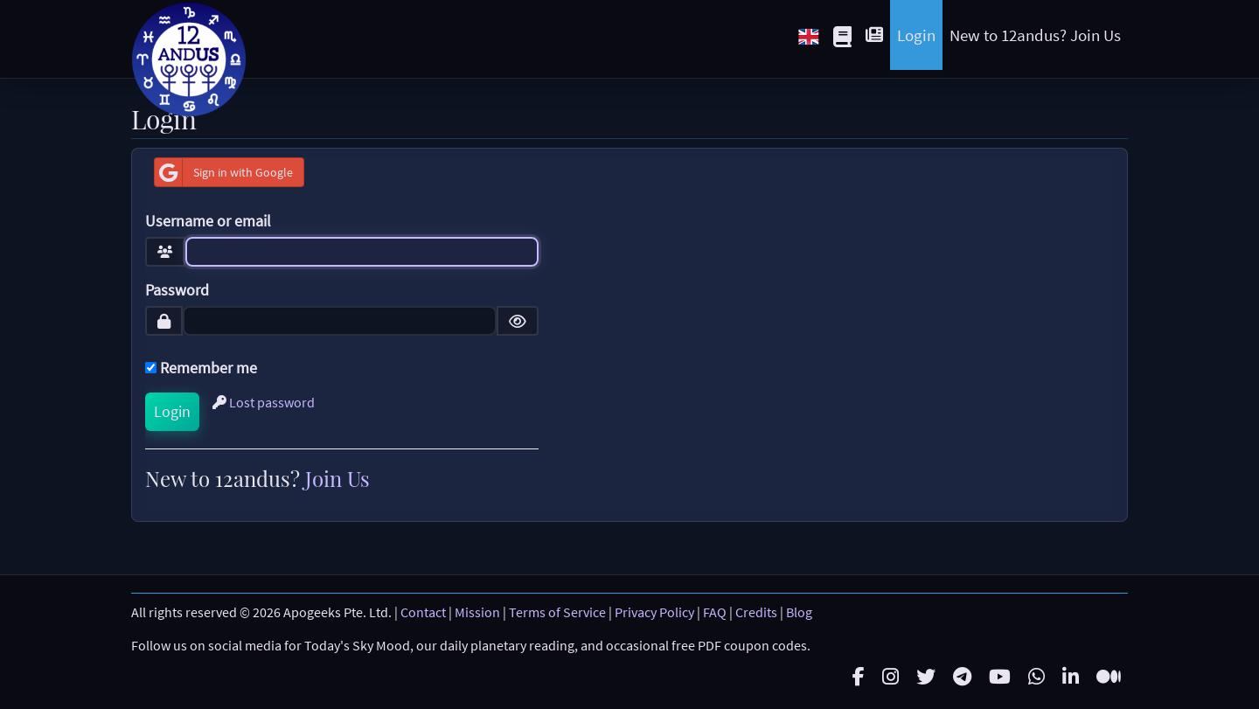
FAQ (715, 612)
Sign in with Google (224, 172)
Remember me (201, 368)
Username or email (208, 221)
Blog (799, 612)
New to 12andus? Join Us (1035, 34)
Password (177, 290)
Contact (423, 612)
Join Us (337, 478)
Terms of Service (557, 612)
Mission (477, 612)
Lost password (263, 402)
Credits (756, 612)
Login (916, 34)
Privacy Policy (654, 612)
